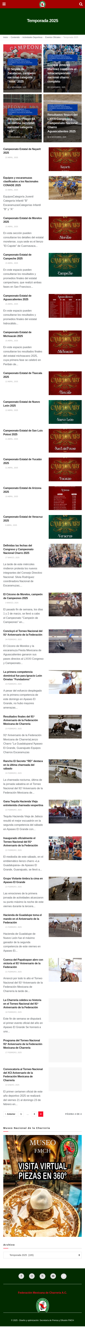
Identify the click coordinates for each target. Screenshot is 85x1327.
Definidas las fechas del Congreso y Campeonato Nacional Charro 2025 (18, 549)
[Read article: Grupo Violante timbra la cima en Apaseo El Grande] (65, 888)
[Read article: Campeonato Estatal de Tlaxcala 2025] (65, 383)
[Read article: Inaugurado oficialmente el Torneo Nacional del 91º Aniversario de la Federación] (65, 848)
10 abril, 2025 (10, 496)
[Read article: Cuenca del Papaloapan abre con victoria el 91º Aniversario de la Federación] (65, 970)
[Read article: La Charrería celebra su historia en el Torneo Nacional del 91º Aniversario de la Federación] (65, 1010)
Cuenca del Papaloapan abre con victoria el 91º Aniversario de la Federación (23, 963)
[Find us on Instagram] (31, 1276)
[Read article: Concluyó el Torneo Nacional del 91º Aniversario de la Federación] (65, 641)
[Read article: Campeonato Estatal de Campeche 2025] (65, 265)
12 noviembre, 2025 (16, 87)
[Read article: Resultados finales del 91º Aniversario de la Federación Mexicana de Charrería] (65, 727)
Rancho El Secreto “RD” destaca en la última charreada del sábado (23, 765)
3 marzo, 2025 (10, 603)
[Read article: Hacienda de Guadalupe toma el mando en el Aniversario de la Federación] (65, 925)
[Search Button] (81, 4)
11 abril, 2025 (10, 439)
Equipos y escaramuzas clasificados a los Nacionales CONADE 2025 (20, 181)
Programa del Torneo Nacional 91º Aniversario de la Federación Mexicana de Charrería (22, 1044)
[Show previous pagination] (10, 1114)
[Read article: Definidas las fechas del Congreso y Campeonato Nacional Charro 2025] (65, 556)
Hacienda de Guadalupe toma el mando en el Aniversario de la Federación (22, 919)
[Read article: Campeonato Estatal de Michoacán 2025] (65, 342)
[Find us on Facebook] (20, 1276)
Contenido (15, 37)
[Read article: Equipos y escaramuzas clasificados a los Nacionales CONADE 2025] (65, 188)
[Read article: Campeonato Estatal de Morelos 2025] (65, 228)
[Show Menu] (4, 4)
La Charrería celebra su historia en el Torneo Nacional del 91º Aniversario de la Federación (22, 1004)
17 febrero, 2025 (12, 1052)
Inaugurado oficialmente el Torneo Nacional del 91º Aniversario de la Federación (20, 842)
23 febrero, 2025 (12, 684)
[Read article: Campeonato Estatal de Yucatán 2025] (65, 469)
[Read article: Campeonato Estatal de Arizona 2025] (65, 498)
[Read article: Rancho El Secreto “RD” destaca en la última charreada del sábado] (65, 771)
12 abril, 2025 (10, 381)
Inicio (5, 37)
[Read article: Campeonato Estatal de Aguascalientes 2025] (65, 306)
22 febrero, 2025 (12, 810)
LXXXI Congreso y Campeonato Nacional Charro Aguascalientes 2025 (21, 61)
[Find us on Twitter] (42, 1277)
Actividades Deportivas (32, 37)
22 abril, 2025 (10, 157)
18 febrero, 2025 (12, 1012)
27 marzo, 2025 (11, 558)
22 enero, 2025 (11, 1085)
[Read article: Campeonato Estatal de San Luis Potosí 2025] (65, 441)
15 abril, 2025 (10, 227)
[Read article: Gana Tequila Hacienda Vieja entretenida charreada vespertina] (65, 811)
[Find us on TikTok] (65, 1277)
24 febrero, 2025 (12, 639)
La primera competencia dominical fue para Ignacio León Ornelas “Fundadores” (22, 675)
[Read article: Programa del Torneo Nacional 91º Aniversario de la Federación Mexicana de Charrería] (65, 1050)
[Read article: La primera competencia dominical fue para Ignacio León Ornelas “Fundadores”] (65, 682)
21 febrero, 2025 (12, 927)
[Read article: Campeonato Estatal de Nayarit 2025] (65, 159)
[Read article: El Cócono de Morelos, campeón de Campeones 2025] (65, 604)
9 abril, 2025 (10, 525)
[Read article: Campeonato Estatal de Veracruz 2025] (65, 527)
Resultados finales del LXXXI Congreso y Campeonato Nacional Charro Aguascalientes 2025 (63, 123)
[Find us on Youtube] (54, 1276)
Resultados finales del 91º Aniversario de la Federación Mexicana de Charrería (20, 720)
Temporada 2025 (70, 37)
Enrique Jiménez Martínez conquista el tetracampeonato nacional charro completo (62, 73)
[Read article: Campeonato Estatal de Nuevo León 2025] (65, 412)
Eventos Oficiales (53, 37)
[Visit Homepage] (42, 4)
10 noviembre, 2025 (57, 137)
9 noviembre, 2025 (56, 87)
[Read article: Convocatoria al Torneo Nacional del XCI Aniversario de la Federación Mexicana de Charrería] (65, 1079)
